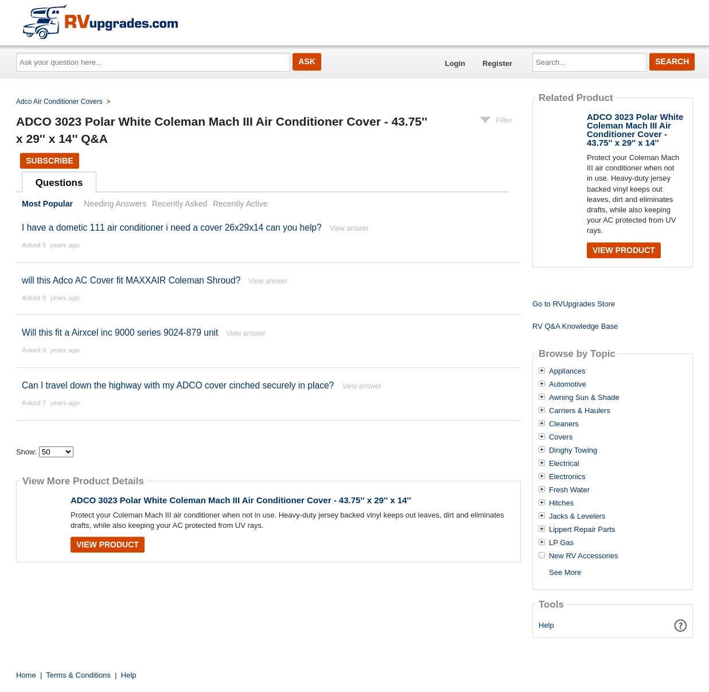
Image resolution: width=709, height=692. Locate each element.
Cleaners (564, 424)
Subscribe (49, 160)
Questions (59, 182)
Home (26, 675)
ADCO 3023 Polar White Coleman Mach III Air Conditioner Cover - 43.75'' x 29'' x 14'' (241, 500)
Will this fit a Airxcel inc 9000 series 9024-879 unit (120, 332)
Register (497, 63)
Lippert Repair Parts (582, 530)
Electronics (567, 477)
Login (455, 63)
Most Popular (47, 203)
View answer (349, 228)
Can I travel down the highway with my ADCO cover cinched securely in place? (178, 385)
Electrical (564, 464)
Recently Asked (179, 203)
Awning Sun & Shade (584, 398)
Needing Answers (115, 203)
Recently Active (240, 203)
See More (565, 572)
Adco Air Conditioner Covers (59, 102)
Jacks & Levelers (577, 516)
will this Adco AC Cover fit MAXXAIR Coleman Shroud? (131, 280)
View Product (107, 544)
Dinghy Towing (573, 450)
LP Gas (561, 543)
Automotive (567, 384)
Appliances (567, 371)
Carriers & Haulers (579, 411)
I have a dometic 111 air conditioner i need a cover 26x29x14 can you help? (172, 227)
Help (546, 625)
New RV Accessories (583, 556)
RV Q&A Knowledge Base (575, 326)
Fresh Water (569, 490)
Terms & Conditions (78, 675)
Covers (560, 437)
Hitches (561, 503)
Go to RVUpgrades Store (573, 304)
